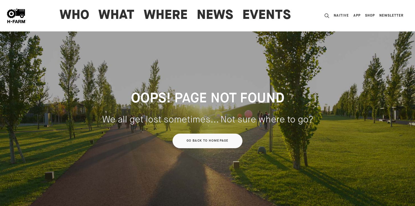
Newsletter (391, 15)
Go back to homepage (207, 140)
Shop (370, 15)
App (357, 15)
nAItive (341, 15)
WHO (74, 15)
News (215, 15)
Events (266, 15)
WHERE (166, 15)
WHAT (116, 15)
